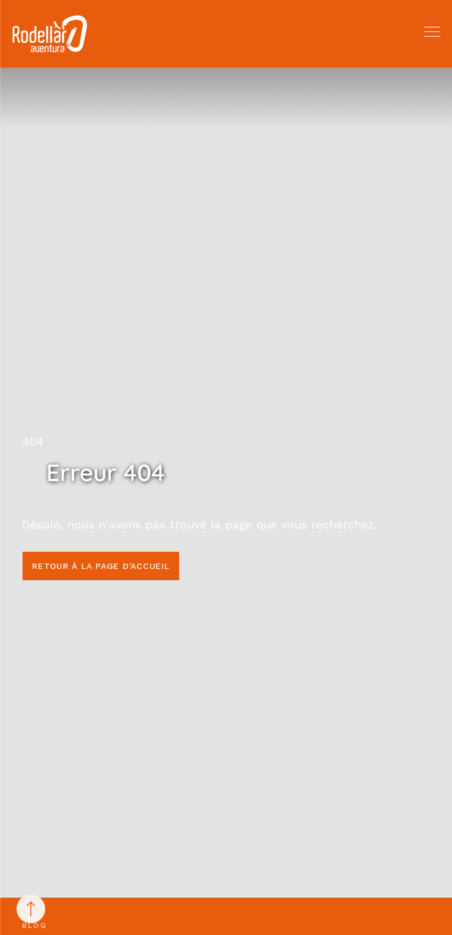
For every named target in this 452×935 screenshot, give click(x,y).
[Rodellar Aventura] (50, 33)
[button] (432, 32)
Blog (34, 925)
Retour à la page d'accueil (101, 566)
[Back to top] (31, 909)
